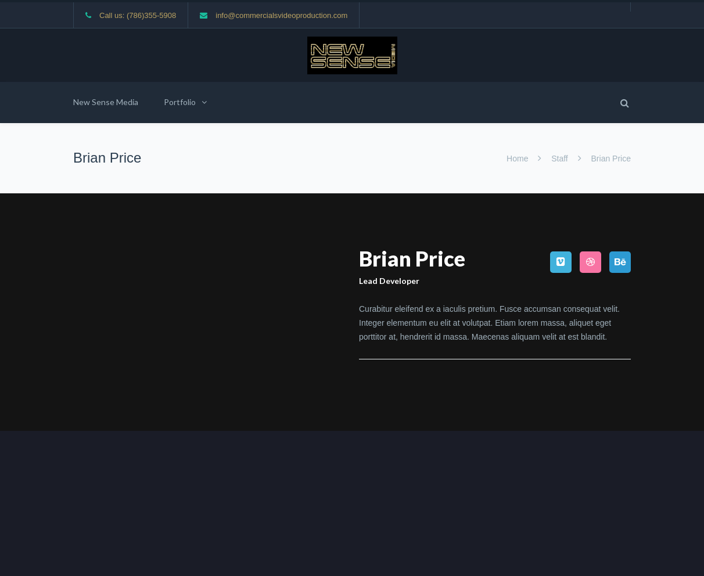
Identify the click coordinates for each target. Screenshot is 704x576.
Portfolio (180, 102)
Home (518, 158)
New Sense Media (105, 102)
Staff (559, 158)
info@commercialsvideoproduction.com (281, 15)
